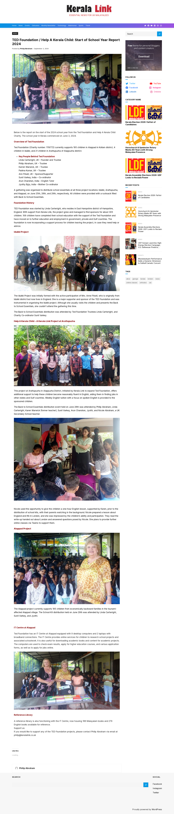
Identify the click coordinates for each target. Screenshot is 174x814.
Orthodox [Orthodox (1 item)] (143, 283)
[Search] (159, 33)
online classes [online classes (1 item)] (131, 283)
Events (141, 255)
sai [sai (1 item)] (150, 283)
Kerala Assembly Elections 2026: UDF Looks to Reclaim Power (143, 176)
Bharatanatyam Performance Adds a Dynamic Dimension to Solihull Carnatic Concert (150, 261)
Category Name (133, 100)
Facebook (157, 784)
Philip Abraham (26, 49)
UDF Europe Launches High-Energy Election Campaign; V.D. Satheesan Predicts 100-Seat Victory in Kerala (150, 245)
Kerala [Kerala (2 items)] (143, 279)
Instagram (157, 788)
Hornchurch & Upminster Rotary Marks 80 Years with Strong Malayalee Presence (140, 149)
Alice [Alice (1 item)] (128, 279)
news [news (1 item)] (158, 279)
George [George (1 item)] (135, 279)
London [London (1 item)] (150, 279)
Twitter (156, 792)
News (15, 33)
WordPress (157, 809)
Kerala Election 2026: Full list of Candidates (140, 123)
